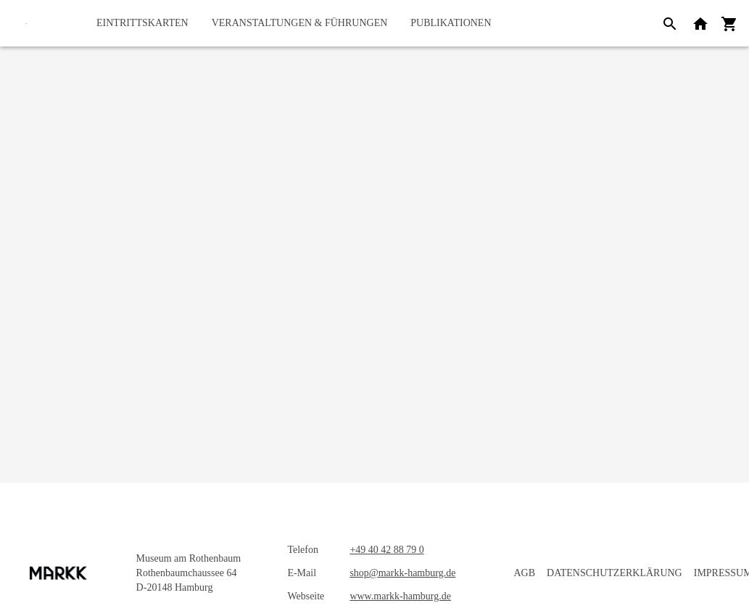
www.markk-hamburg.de (400, 596)
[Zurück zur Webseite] (700, 23)
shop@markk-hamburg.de (402, 572)
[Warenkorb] (729, 23)
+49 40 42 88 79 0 (386, 549)
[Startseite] (26, 23)
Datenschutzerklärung (614, 572)
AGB (524, 572)
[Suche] (669, 23)
